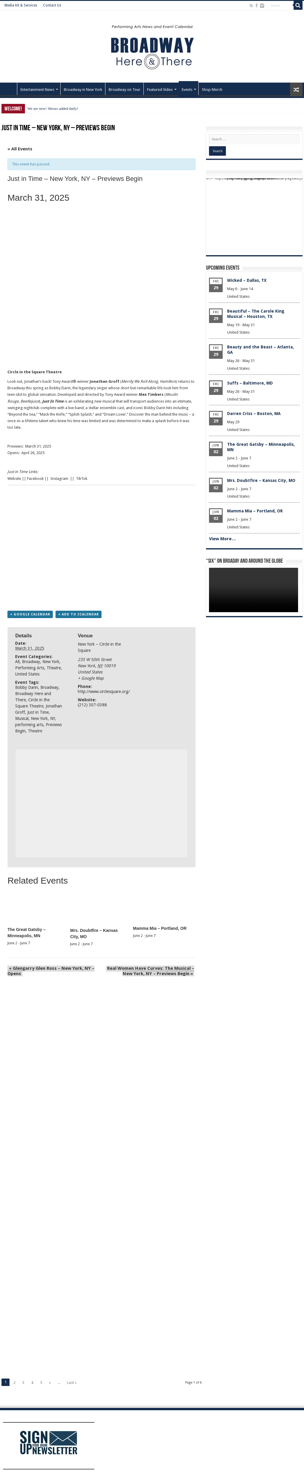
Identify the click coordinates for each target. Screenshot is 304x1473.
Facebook (35, 478)
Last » (72, 1383)
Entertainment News (37, 89)
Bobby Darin (26, 687)
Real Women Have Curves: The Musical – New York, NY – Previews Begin (150, 971)
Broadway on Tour (124, 89)
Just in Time (38, 712)
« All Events (19, 149)
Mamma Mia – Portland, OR (159, 929)
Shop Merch (212, 89)
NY (52, 718)
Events (187, 89)
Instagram (59, 478)
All (17, 662)
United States (27, 674)
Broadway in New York (83, 89)
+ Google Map (91, 678)
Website (14, 478)
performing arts (29, 725)
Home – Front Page (9, 89)
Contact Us (52, 5)
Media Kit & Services (20, 5)
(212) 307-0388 (92, 705)
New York (50, 662)
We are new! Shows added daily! (52, 108)
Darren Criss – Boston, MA (254, 413)
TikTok (81, 478)
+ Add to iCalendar (78, 615)
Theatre (54, 668)
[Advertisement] (99, 350)
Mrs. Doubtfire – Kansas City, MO (261, 480)
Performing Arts (29, 668)
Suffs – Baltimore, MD (250, 383)
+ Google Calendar (30, 615)
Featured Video (160, 89)
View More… (222, 538)
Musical (21, 718)
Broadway (31, 662)
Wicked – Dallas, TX (247, 280)
